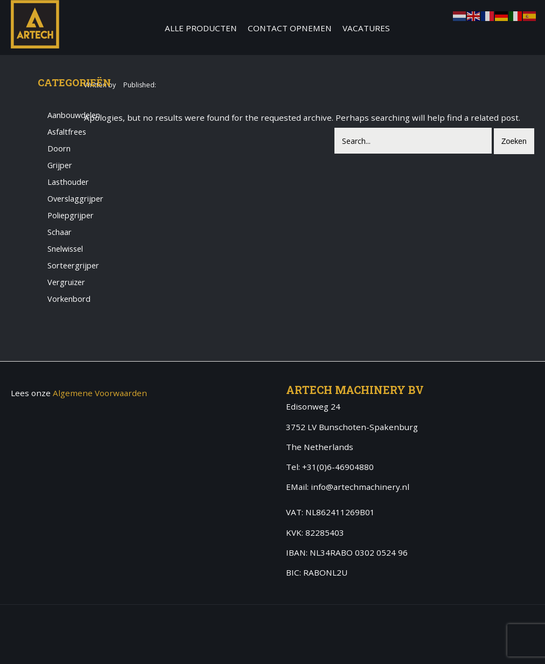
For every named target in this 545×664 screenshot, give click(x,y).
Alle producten (201, 28)
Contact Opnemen (290, 28)
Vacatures (366, 28)
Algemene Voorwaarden (100, 393)
